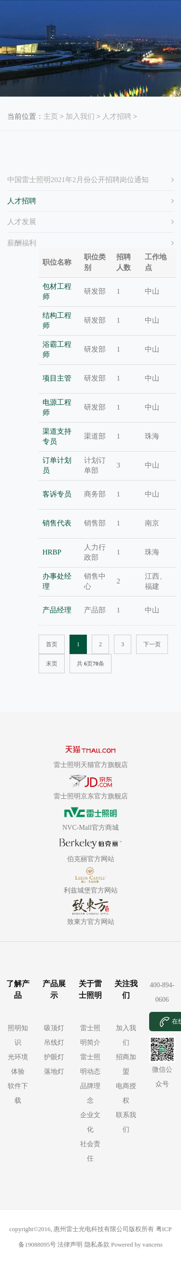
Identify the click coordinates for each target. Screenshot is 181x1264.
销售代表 (56, 523)
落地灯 (54, 1071)
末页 (51, 663)
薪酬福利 (21, 243)
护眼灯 (54, 1057)
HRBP (51, 552)
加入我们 (80, 116)
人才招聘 (116, 116)
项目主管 (56, 378)
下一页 (152, 644)
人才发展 (21, 222)
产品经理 (56, 610)
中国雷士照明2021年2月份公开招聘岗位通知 (78, 180)
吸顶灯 (54, 1028)
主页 (50, 116)
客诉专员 (56, 494)
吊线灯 (54, 1042)
